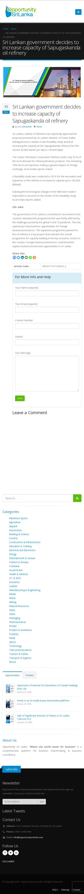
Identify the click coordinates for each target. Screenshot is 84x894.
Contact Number (24, 320)
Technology (15, 646)
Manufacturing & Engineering (24, 590)
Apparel (13, 526)
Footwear (14, 566)
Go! (42, 801)
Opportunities (12, 675)
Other (12, 614)
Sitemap (65, 889)
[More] (34, 257)
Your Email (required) (26, 304)
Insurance (14, 582)
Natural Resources (19, 606)
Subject (19, 336)
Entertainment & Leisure (22, 558)
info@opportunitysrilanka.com (28, 837)
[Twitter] (18, 257)
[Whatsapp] (30, 257)
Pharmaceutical (17, 622)
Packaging (14, 618)
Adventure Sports (18, 518)
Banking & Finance (19, 534)
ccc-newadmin (25, 126)
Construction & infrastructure (24, 542)
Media (12, 594)
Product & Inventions (20, 630)
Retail (12, 638)
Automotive (15, 530)
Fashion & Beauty (18, 562)
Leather (13, 586)
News (39, 126)
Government (16, 570)
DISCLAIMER (8, 861)
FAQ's (55, 889)
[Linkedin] (22, 257)
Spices (12, 642)
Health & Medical (18, 574)
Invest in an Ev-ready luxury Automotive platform (43, 700)
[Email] (26, 257)
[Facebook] (14, 257)
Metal (12, 598)
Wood (12, 661)
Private (13, 626)
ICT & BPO (15, 578)
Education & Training (20, 546)
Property (13, 634)
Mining (12, 602)
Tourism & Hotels (18, 653)
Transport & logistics (20, 657)
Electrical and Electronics (22, 550)
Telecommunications (20, 649)
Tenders (29, 675)
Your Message (22, 352)
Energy (12, 554)
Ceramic (13, 538)
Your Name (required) (26, 287)
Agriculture (15, 522)
